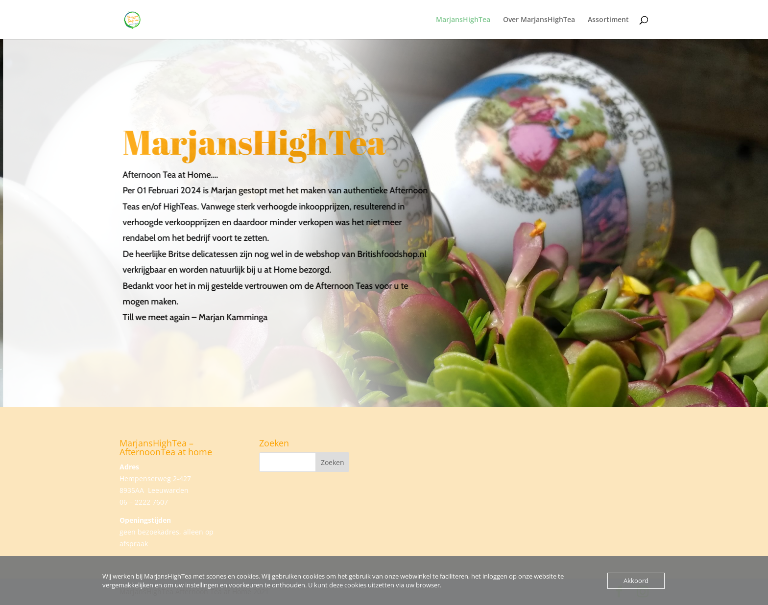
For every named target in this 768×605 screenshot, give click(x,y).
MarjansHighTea (463, 20)
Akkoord (636, 580)
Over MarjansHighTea (539, 20)
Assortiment (608, 20)
